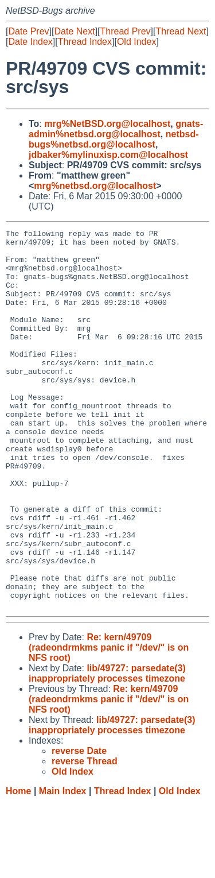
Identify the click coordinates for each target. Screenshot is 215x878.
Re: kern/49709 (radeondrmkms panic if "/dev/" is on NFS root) (109, 723)
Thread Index (85, 42)
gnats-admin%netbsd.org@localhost (116, 129)
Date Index (30, 42)
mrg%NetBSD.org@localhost (107, 124)
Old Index (136, 42)
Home (18, 867)
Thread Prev (125, 31)
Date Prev (28, 31)
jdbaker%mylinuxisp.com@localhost (108, 155)
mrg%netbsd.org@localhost (95, 186)
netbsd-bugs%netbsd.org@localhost (114, 139)
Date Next (74, 31)
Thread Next (180, 31)
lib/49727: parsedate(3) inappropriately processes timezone (107, 749)
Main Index (63, 867)
